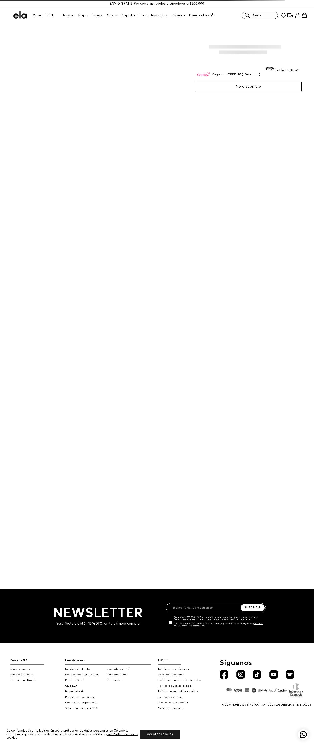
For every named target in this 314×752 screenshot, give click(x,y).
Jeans (97, 15)
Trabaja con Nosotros (24, 680)
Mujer (38, 15)
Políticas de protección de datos (179, 680)
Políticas (163, 660)
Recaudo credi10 (118, 669)
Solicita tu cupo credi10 (81, 708)
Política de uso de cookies (175, 686)
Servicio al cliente (77, 669)
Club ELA (71, 686)
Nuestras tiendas (21, 674)
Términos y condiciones (173, 669)
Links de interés (75, 660)
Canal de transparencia (81, 702)
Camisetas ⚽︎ (202, 15)
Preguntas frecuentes (79, 697)
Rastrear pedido (117, 674)
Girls (51, 15)
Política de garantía (171, 697)
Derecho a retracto (170, 708)
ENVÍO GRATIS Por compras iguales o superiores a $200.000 (157, 3)
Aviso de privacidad (171, 674)
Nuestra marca (20, 669)
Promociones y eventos (173, 702)
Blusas (112, 15)
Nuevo (69, 15)
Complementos (154, 15)
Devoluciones (116, 680)
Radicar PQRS (74, 680)
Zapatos (129, 15)
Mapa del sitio (75, 691)
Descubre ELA (18, 660)
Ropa (83, 15)
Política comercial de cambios (178, 691)
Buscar (252, 15)
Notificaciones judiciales (81, 674)
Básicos (178, 15)
